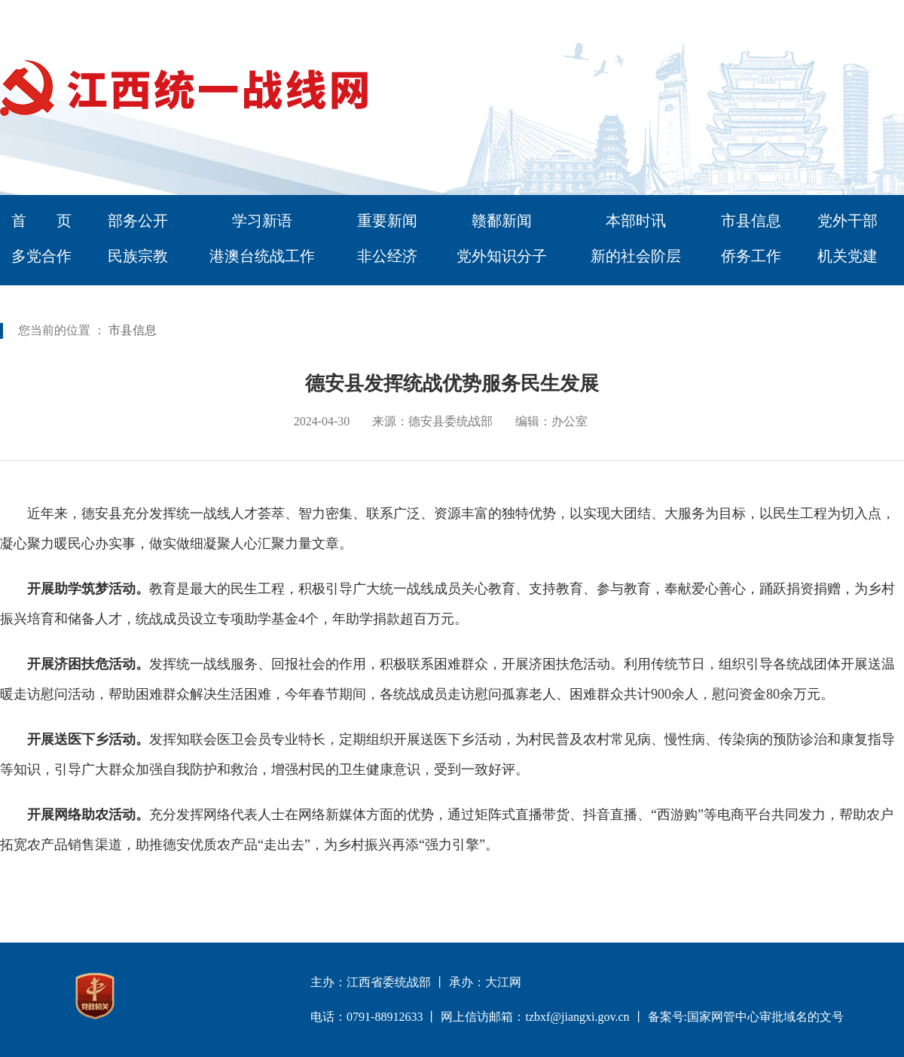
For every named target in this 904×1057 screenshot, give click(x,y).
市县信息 (751, 220)
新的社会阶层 (636, 256)
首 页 (41, 220)
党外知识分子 (502, 256)
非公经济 (387, 256)
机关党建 (847, 256)
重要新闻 (387, 220)
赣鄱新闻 (502, 220)
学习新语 (262, 220)
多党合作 (41, 256)
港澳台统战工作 (262, 256)
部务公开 (138, 220)
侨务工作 (751, 256)
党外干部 (847, 220)
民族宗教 (138, 256)
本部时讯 (636, 220)
